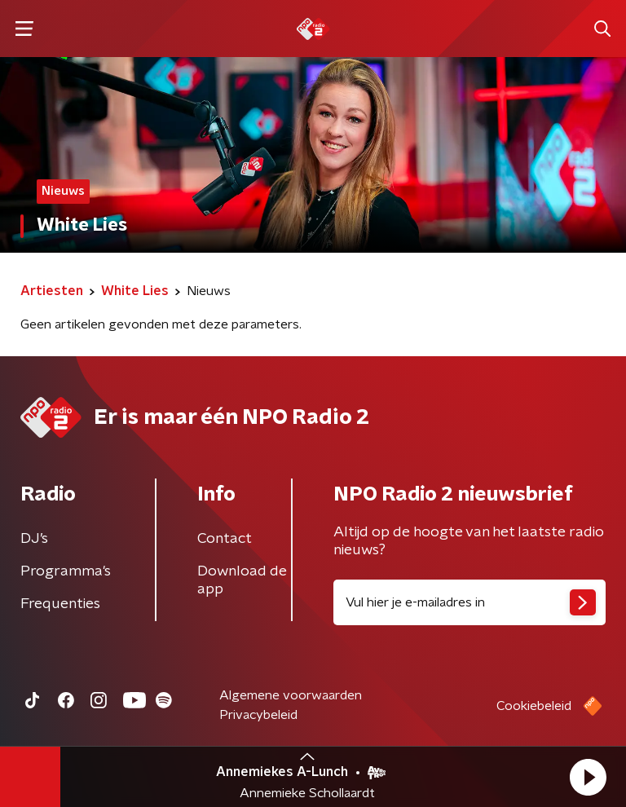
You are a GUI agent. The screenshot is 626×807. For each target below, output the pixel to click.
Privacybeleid (258, 714)
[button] (588, 777)
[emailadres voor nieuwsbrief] (469, 602)
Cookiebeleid (533, 705)
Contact (224, 538)
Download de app (242, 580)
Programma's (65, 571)
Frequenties (60, 604)
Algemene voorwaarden (290, 695)
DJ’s (34, 538)
